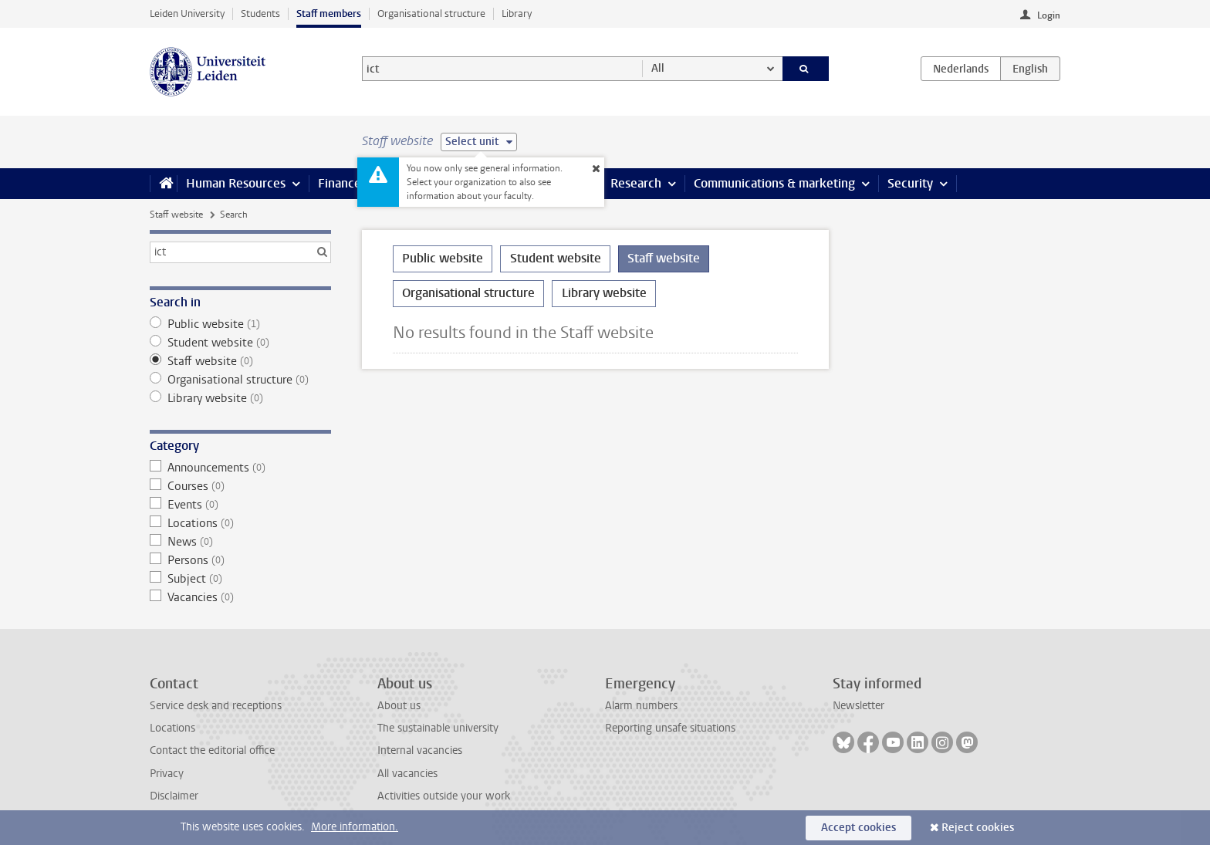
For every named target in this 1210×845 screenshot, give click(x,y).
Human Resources (236, 183)
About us (399, 705)
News (240, 541)
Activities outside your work (443, 796)
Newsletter (858, 705)
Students (260, 13)
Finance (339, 183)
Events (240, 504)
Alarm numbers (641, 705)
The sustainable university (438, 728)
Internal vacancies (419, 750)
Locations (240, 523)
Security (910, 183)
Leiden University (187, 13)
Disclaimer (174, 796)
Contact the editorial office (212, 750)
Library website (240, 398)
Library (517, 13)
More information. (354, 827)
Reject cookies (977, 827)
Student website (240, 342)
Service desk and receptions (216, 705)
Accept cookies (858, 827)
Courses (240, 486)
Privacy (167, 773)
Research (635, 183)
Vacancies (240, 597)
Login (1048, 15)
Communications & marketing (774, 183)
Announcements (240, 467)
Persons (240, 560)
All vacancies (407, 773)
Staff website (176, 214)
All (657, 68)
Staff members (328, 13)
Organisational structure (431, 13)
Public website (240, 324)
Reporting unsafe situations (670, 728)
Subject (240, 578)
